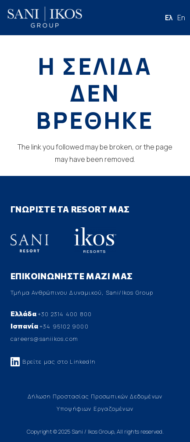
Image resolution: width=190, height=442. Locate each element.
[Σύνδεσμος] (44, 18)
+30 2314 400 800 (65, 314)
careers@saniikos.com (44, 339)
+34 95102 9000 (64, 326)
